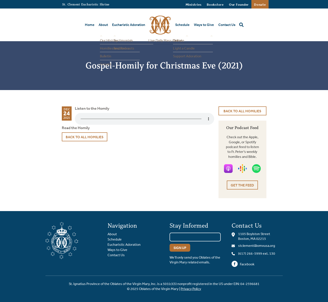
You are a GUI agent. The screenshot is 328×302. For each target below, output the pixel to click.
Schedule (182, 24)
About (103, 24)
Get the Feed (242, 185)
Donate (260, 4)
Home (89, 24)
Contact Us (226, 24)
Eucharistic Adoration (128, 24)
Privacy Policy (191, 289)
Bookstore (215, 4)
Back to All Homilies (84, 137)
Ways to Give (204, 24)
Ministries (194, 4)
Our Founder (239, 4)
